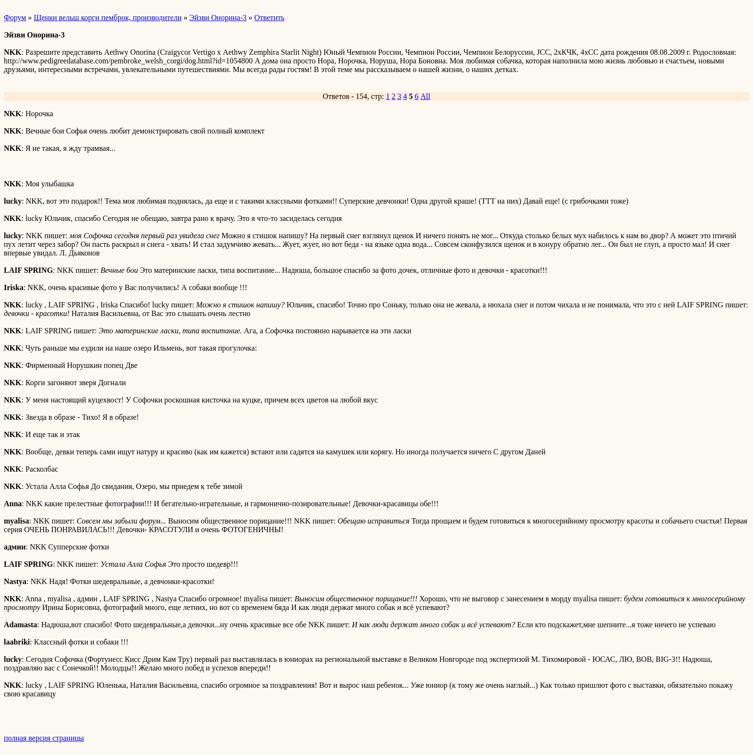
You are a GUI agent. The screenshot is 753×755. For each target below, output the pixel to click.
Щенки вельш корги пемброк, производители (108, 17)
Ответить (269, 17)
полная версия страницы (44, 738)
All (425, 96)
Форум (15, 17)
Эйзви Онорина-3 (217, 17)
